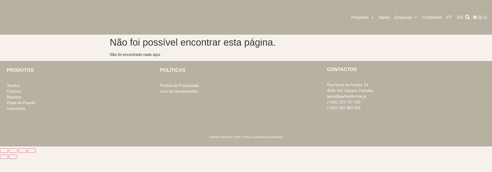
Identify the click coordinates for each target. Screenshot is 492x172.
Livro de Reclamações (179, 91)
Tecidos (13, 86)
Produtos (362, 17)
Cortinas (14, 91)
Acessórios (16, 109)
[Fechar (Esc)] (31, 150)
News (384, 17)
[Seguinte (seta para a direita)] (13, 157)
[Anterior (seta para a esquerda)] (4, 157)
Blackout (14, 97)
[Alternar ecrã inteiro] (13, 150)
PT (449, 17)
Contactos (432, 17)
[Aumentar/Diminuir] (4, 150)
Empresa (406, 17)
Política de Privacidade (179, 86)
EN (460, 17)
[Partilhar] (22, 150)
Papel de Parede (21, 103)
